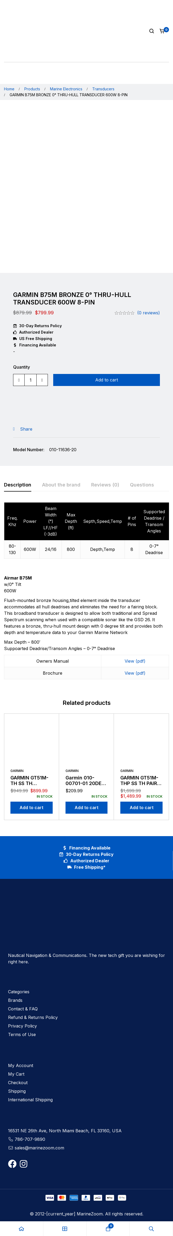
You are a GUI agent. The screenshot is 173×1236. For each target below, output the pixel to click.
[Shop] (65, 1228)
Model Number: (28, 449)
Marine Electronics (66, 89)
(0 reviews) (148, 312)
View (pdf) (135, 661)
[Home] (21, 1228)
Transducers (103, 89)
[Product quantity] (30, 380)
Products (32, 89)
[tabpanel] (86, 594)
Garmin (17, 771)
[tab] (17, 485)
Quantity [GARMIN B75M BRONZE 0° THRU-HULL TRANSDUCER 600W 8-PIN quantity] (21, 367)
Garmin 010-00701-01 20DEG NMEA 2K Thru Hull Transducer (85, 786)
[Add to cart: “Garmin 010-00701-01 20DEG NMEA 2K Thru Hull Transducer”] (87, 808)
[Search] (151, 31)
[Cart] (162, 31)
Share (26, 429)
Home (9, 89)
